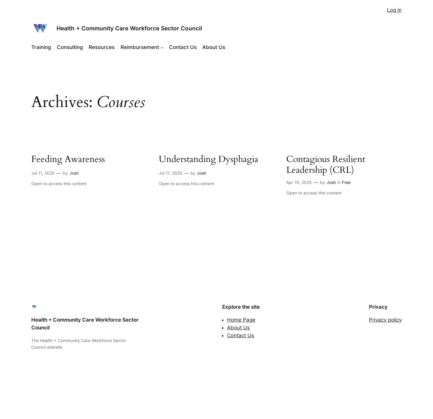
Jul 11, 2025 (43, 173)
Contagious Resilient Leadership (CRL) (325, 165)
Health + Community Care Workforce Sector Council (129, 28)
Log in (394, 10)
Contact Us (240, 335)
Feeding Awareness (68, 159)
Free (346, 182)
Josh (74, 173)
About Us (238, 328)
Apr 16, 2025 (299, 182)
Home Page (241, 320)
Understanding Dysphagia (208, 159)
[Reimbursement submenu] (161, 47)
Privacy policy (385, 320)
